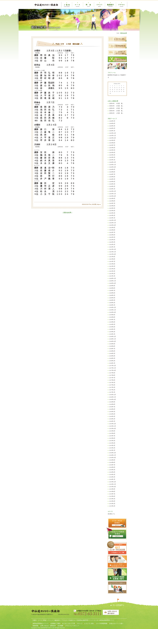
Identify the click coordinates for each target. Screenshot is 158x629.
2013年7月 (112, 494)
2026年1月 (112, 130)
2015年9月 (112, 431)
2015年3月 (112, 445)
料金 (44, 620)
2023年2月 (112, 215)
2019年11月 (112, 310)
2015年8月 (112, 433)
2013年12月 (112, 482)
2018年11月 (112, 339)
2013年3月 (112, 503)
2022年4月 (112, 239)
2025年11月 (112, 135)
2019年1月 (112, 334)
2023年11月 (112, 193)
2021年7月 (112, 261)
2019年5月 (112, 324)
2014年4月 (112, 472)
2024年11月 (112, 164)
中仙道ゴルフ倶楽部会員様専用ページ (80, 620)
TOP (117, 33)
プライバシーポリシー (72, 625)
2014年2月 (112, 477)
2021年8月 (112, 259)
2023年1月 (112, 218)
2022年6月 (112, 235)
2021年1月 (112, 276)
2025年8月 (112, 143)
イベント (50, 620)
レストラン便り (89, 623)
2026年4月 (112, 123)
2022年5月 (112, 237)
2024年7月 (112, 174)
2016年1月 (112, 421)
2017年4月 (112, 385)
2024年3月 (112, 184)
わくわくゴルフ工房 (68, 623)
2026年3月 (112, 126)
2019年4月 (112, 327)
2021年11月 (112, 252)
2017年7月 (112, 377)
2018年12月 (112, 336)
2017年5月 (112, 382)
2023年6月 (112, 206)
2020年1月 (112, 305)
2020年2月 (112, 302)
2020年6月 (112, 293)
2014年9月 (112, 460)
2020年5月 (112, 295)
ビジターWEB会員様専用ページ (103, 620)
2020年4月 (112, 298)
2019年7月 (112, 319)
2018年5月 (112, 353)
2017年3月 (112, 387)
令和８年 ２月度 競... (116, 110)
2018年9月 (112, 344)
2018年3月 (112, 358)
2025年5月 (112, 150)
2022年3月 (112, 242)
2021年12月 (112, 249)
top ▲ (99, 204)
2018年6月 (112, 351)
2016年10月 (112, 399)
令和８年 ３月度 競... (116, 108)
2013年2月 (112, 506)
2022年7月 (112, 232)
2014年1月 (112, 479)
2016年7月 (112, 406)
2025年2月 (112, 157)
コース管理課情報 (101, 623)
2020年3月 (112, 300)
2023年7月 (112, 203)
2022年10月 (112, 225)
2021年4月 (112, 268)
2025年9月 (112, 140)
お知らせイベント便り (116, 623)
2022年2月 (112, 244)
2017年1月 (112, 392)
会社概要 (60, 625)
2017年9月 (112, 373)
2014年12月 (112, 452)
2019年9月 (112, 314)
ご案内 (34, 620)
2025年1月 (112, 160)
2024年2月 (112, 186)
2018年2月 (112, 360)
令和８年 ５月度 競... (116, 103)
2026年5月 (112, 121)
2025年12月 (112, 133)
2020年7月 (112, 290)
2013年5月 (112, 498)
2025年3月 (112, 155)
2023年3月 (112, 213)
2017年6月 (112, 380)
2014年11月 (112, 455)
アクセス (64, 620)
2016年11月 (112, 397)
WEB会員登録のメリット (41, 623)
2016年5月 (112, 411)
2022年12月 (112, 220)
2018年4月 (112, 356)
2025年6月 (112, 147)
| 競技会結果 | (67, 212)
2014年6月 (112, 467)
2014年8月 (112, 462)
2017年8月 (112, 375)
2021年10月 (112, 254)
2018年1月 (112, 363)
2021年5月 (112, 266)
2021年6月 (112, 264)
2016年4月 (112, 414)
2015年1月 (112, 450)
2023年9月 (112, 198)
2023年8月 (112, 201)
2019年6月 (112, 322)
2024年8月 (112, 172)
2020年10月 (112, 283)
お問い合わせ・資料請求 (48, 625)
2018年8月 (112, 346)
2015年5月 (112, 440)
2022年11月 (112, 222)
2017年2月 (112, 390)
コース (39, 620)
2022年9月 (112, 227)
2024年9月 (112, 169)
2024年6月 (112, 176)
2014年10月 (112, 457)
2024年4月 (112, 181)
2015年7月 (112, 436)
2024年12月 (112, 162)
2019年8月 (112, 317)
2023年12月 (112, 191)
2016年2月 (112, 419)
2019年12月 (112, 307)
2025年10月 (112, 138)
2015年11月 (112, 426)
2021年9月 (112, 256)
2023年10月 (112, 196)
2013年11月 (112, 484)
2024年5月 (112, 179)
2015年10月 (112, 428)
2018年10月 (112, 341)
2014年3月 (112, 474)
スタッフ (79, 623)
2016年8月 (112, 404)
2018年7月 (112, 348)
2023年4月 (112, 210)
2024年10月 (112, 167)
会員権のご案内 (55, 623)
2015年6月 (112, 438)
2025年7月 (112, 145)
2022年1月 (112, 247)
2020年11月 (112, 281)
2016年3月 (112, 416)
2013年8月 (112, 491)
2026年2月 (112, 128)
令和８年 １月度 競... (116, 113)
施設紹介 (57, 620)
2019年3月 (112, 329)
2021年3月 (112, 271)
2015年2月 (112, 448)
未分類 (94, 204)
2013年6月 (112, 496)
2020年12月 (112, 278)
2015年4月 (112, 443)
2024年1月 (112, 189)
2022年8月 (112, 230)
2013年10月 (112, 486)
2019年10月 (112, 312)
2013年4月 (112, 501)
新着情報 (35, 625)
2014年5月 (112, 469)
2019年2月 (112, 331)
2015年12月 (112, 423)
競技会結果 (123, 33)
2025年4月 (112, 152)
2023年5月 (112, 208)
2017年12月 (112, 365)
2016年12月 (112, 394)
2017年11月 (112, 368)
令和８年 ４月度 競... (116, 106)
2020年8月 (112, 288)
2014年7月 (112, 465)
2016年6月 (112, 409)
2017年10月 (112, 370)
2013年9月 (112, 489)
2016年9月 (112, 402)
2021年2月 (112, 273)
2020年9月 (112, 285)
